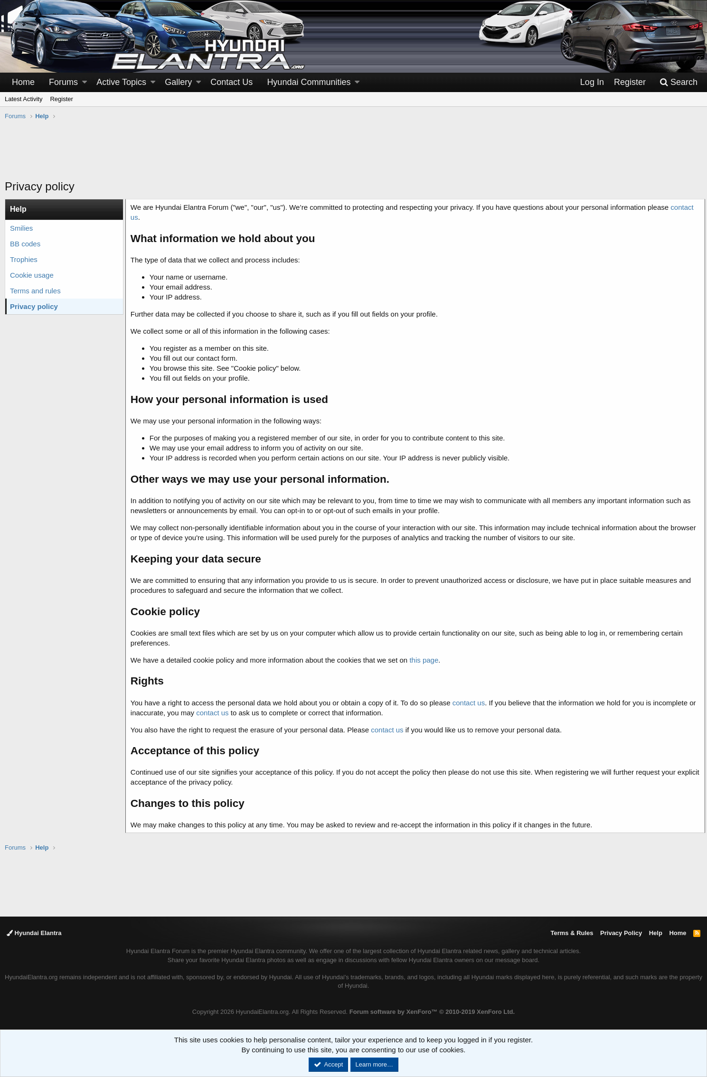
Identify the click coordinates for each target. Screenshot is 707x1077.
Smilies (21, 228)
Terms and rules (35, 291)
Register (61, 99)
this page (427, 660)
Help (655, 933)
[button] (84, 82)
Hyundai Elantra (34, 933)
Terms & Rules (571, 933)
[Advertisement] (354, 154)
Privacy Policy (621, 933)
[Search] (678, 82)
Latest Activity (23, 99)
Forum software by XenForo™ (432, 1011)
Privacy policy (34, 306)
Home (23, 82)
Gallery (178, 82)
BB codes (25, 244)
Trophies (24, 259)
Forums (63, 82)
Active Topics (121, 82)
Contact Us (231, 82)
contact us (471, 703)
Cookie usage (32, 275)
